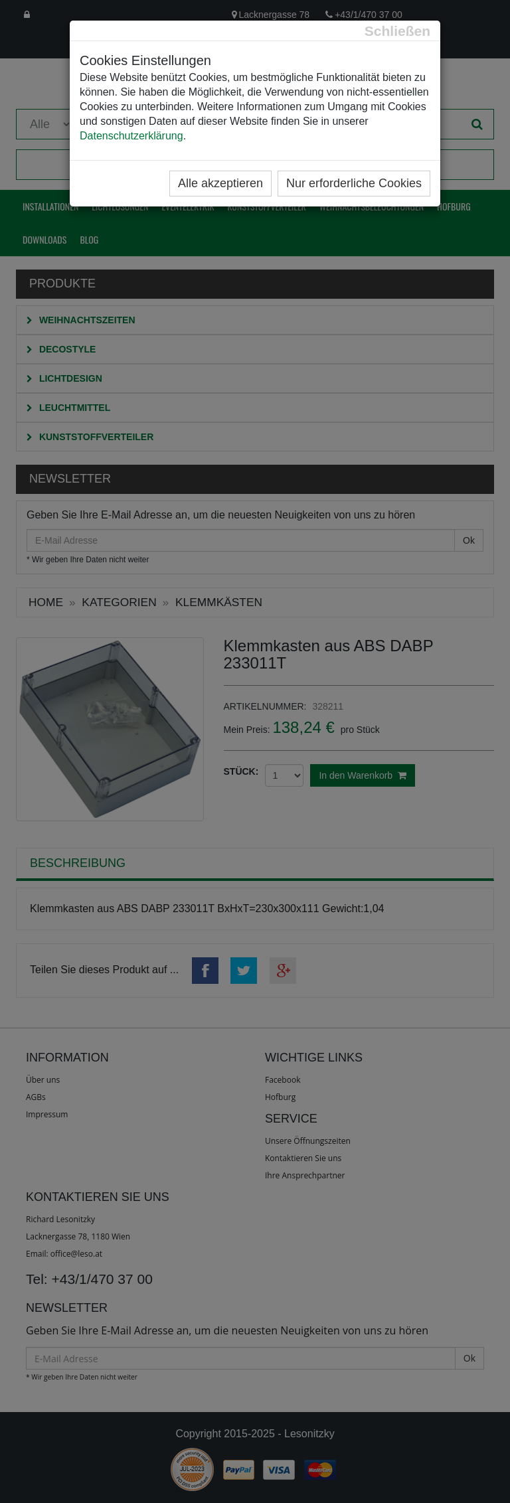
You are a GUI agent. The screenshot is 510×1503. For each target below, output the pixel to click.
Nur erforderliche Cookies (354, 183)
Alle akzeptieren (220, 183)
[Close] (397, 31)
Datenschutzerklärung (131, 135)
